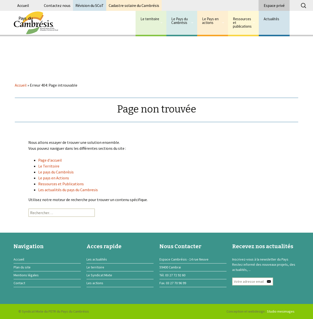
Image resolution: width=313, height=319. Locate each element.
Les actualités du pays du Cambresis (68, 189)
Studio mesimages (281, 311)
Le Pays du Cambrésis (179, 21)
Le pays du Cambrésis (56, 171)
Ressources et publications (242, 23)
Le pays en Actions (53, 177)
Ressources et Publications (61, 183)
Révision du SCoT (89, 5)
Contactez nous (57, 5)
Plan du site (22, 267)
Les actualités (97, 259)
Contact (19, 283)
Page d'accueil (50, 160)
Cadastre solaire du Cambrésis (134, 5)
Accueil (23, 5)
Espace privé (274, 5)
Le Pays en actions (210, 21)
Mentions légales (26, 275)
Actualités (271, 19)
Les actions (95, 283)
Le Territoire (48, 166)
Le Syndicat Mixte (99, 275)
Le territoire (149, 19)
